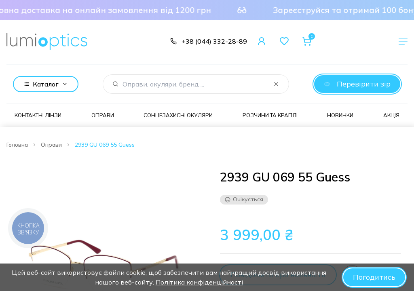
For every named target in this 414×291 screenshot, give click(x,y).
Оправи (102, 115)
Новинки (340, 115)
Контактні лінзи (38, 115)
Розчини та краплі (270, 115)
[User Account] (261, 41)
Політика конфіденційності (199, 282)
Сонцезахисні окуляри (178, 115)
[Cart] (307, 41)
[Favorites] (284, 41)
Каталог (45, 84)
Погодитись (374, 277)
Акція (391, 115)
